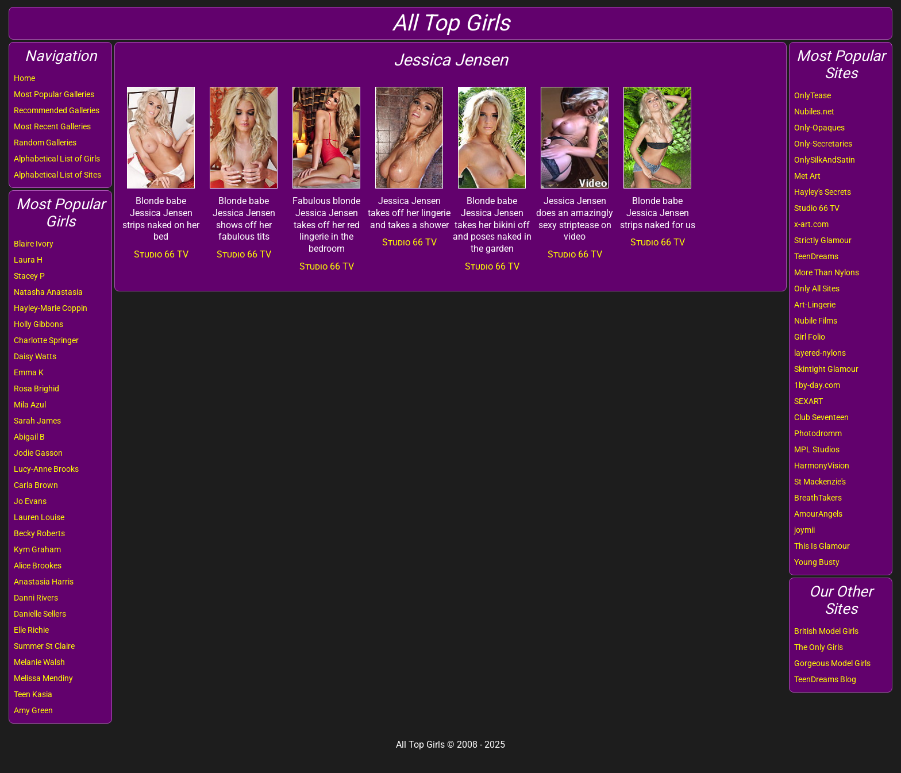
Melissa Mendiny (43, 678)
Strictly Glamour (823, 240)
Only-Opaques (819, 127)
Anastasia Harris (44, 581)
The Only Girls (818, 647)
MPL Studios (817, 449)
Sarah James (37, 420)
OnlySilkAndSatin (824, 159)
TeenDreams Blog (825, 679)
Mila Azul (30, 404)
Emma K (29, 372)
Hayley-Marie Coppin (50, 308)
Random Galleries (45, 142)
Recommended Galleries (56, 110)
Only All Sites (817, 288)
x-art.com (811, 224)
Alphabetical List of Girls (57, 158)
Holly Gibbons (38, 324)
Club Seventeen (821, 417)
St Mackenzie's (820, 481)
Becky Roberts (39, 533)
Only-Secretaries (823, 143)
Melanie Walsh (39, 662)
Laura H (28, 259)
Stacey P (29, 275)
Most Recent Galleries (52, 126)
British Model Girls (826, 631)
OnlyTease (812, 95)
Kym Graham (37, 549)
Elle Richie (31, 629)
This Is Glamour (822, 546)
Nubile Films (815, 320)
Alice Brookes (37, 565)
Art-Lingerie (814, 304)
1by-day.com (817, 385)
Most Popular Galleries (54, 94)
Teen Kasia (33, 694)
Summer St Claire (44, 646)
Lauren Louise (39, 517)
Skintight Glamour (826, 369)
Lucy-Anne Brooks (46, 469)
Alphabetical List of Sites (57, 174)
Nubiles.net (814, 111)
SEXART (808, 401)
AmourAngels (818, 513)
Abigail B (29, 436)
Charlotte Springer (46, 340)
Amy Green (33, 710)
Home (24, 78)
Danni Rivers (36, 597)
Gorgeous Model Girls (832, 663)
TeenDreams (816, 256)
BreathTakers (818, 497)
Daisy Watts (35, 356)
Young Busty (817, 562)
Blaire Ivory (33, 243)
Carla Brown (36, 485)
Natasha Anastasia (48, 292)
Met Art (807, 175)
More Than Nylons (826, 272)
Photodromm (818, 433)
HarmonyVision (821, 465)
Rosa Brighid (36, 388)
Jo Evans (30, 501)
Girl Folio (809, 336)
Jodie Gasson (38, 452)
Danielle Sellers (40, 613)
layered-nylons (820, 352)
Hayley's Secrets (822, 192)
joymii (804, 529)
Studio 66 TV (817, 208)
